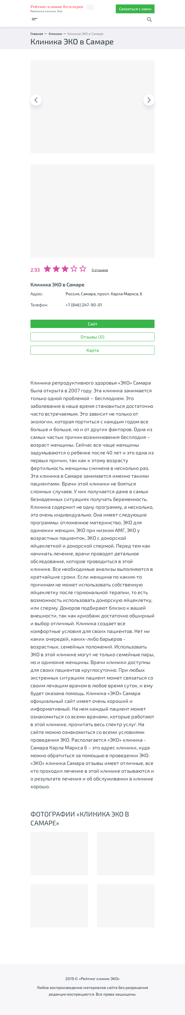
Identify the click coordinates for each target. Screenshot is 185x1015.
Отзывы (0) (92, 336)
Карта (92, 350)
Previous (36, 100)
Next (149, 100)
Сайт (92, 323)
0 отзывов (100, 270)
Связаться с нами (135, 8)
